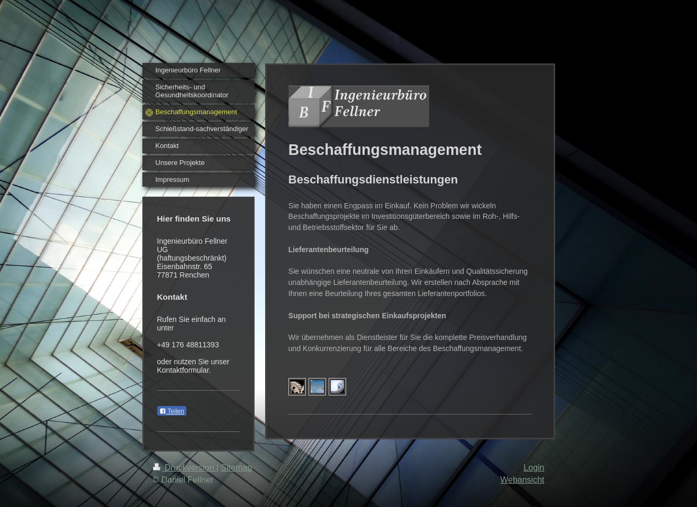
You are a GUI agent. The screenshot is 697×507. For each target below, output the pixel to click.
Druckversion (184, 467)
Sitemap (236, 467)
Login (533, 467)
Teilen (171, 411)
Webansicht (522, 479)
